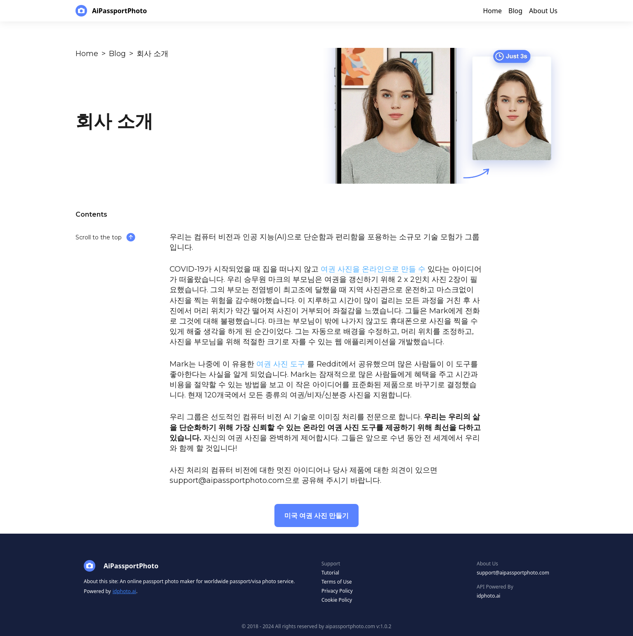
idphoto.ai (124, 591)
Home (87, 53)
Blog (117, 53)
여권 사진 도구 (280, 364)
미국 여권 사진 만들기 (316, 515)
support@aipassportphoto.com (513, 572)
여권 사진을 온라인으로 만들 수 (373, 269)
